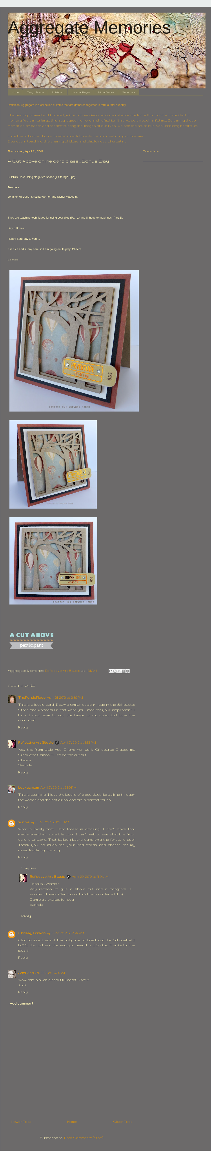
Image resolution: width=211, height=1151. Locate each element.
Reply (23, 727)
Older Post (122, 1121)
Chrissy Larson (31, 933)
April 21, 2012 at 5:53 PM (78, 742)
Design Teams (35, 92)
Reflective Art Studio (36, 742)
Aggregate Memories (89, 27)
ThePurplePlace (31, 697)
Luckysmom (28, 787)
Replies (30, 868)
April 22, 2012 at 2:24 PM (65, 933)
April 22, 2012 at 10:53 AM (50, 822)
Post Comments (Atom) (83, 1138)
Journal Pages (81, 92)
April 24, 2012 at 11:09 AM (46, 973)
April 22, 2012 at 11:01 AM (90, 876)
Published (58, 92)
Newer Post (21, 1121)
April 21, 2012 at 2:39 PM (65, 697)
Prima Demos (106, 92)
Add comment (21, 1003)
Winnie (23, 822)
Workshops (128, 92)
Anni (22, 973)
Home (15, 92)
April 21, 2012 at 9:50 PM (58, 787)
